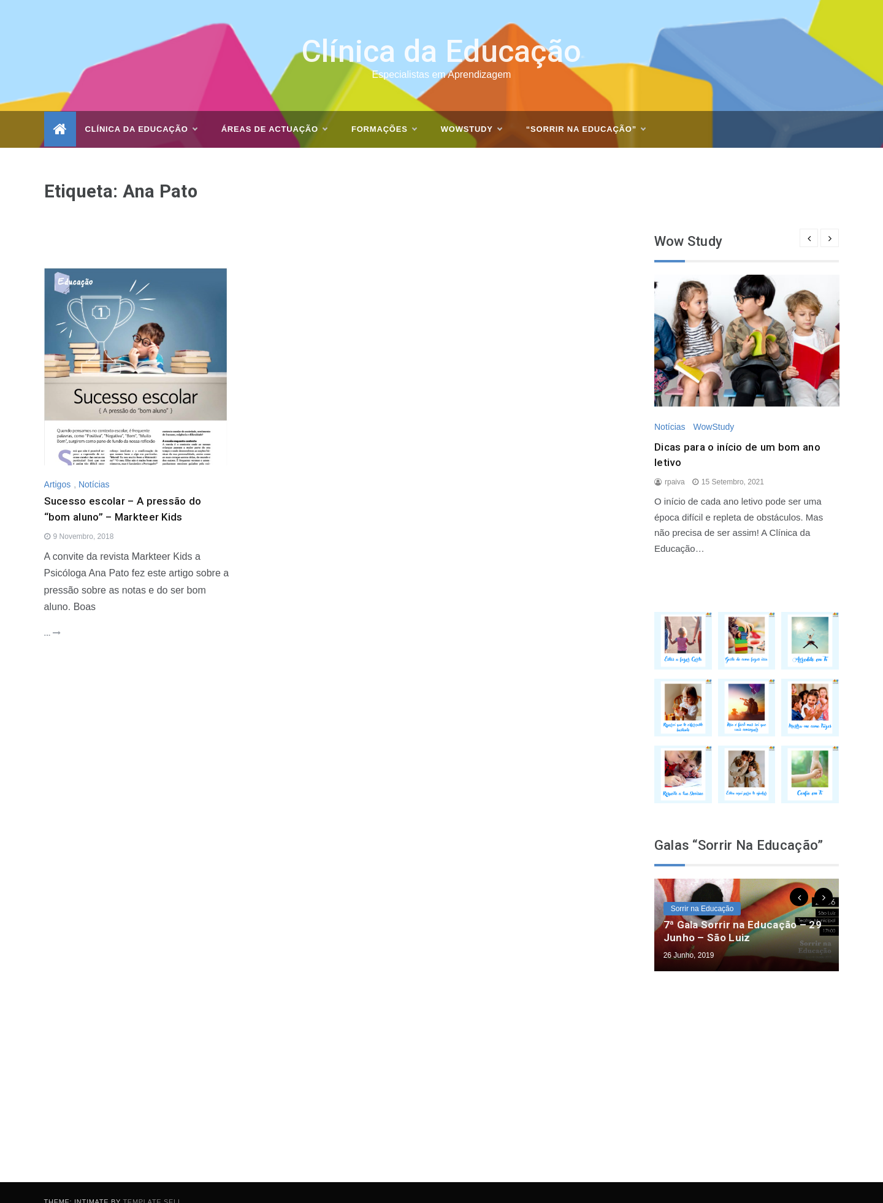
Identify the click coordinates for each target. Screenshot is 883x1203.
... (52, 614)
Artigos (57, 466)
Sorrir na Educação (702, 890)
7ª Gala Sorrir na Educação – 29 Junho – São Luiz (742, 912)
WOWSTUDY (471, 111)
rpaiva (675, 463)
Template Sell (152, 1183)
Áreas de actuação (274, 111)
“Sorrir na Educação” (585, 111)
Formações (383, 111)
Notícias (94, 466)
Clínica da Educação (442, 33)
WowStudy (713, 408)
